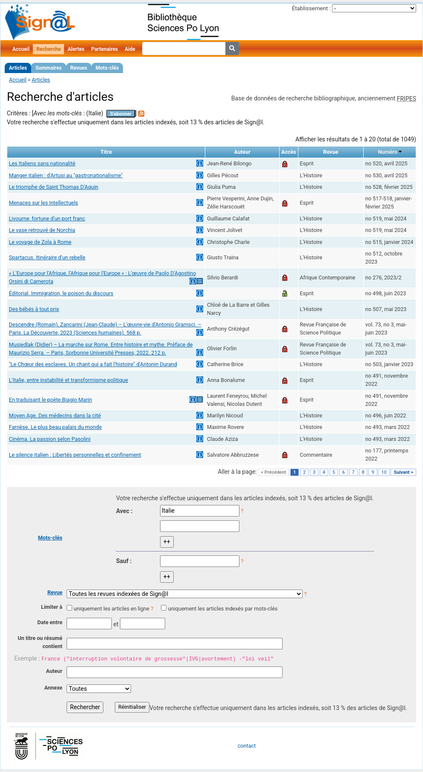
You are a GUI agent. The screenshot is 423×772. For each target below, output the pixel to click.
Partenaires (104, 49)
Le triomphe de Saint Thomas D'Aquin (54, 187)
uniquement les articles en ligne (111, 608)
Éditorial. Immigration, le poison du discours (61, 293)
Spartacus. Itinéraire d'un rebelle (47, 257)
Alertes (75, 49)
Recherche (48, 49)
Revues (79, 68)
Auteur (54, 671)
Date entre (49, 622)
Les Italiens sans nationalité (42, 163)
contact (247, 746)
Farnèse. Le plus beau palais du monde (55, 427)
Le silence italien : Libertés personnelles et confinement (75, 455)
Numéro (387, 152)
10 (383, 472)
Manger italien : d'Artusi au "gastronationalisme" (66, 175)
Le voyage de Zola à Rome (40, 242)
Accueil (20, 49)
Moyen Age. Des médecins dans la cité (55, 415)
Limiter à (51, 607)
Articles (18, 68)
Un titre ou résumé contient (40, 642)
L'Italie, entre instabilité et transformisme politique (68, 380)
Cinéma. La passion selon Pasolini (49, 439)
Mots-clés (107, 68)
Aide (130, 49)
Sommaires (48, 68)
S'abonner (120, 114)
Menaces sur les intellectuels (43, 203)
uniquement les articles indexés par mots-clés (222, 608)
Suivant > (403, 472)
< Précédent (273, 472)
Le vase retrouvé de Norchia (42, 230)
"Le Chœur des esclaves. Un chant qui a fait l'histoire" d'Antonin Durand (93, 364)
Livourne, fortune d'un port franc (47, 218)
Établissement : (311, 8)
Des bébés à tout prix (34, 309)
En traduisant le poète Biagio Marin (50, 399)
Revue (54, 592)
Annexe (53, 687)
